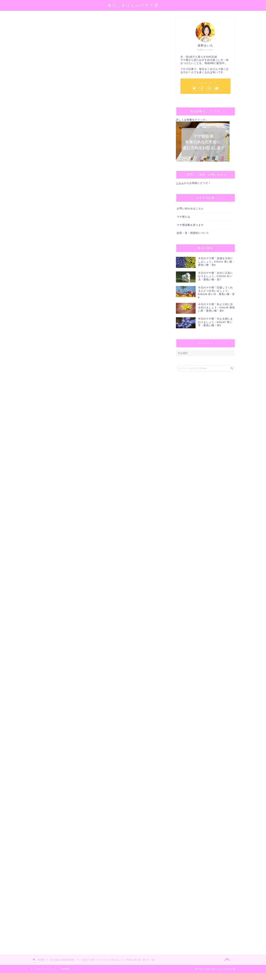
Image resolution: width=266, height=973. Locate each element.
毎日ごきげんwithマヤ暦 (133, 5)
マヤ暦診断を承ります (190, 225)
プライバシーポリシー (44, 969)
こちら (180, 183)
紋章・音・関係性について (193, 233)
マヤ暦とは (183, 216)
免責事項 (65, 969)
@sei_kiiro (86, 61)
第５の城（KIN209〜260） (45, 21)
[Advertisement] (98, 811)
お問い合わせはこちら (190, 208)
